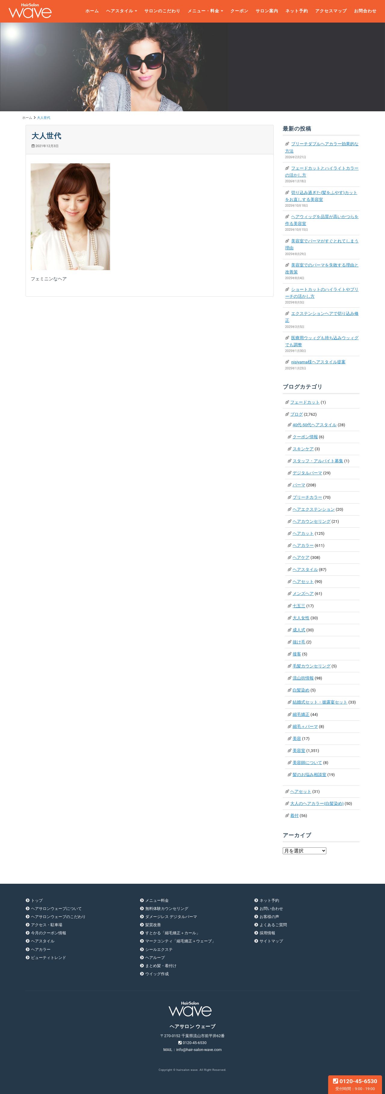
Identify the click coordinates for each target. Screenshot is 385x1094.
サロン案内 (267, 11)
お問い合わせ (271, 908)
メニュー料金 (157, 900)
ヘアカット (303, 533)
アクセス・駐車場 (46, 925)
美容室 (299, 750)
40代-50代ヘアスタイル (315, 424)
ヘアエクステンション (314, 509)
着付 (294, 815)
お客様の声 (269, 916)
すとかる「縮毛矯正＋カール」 (172, 933)
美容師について (307, 762)
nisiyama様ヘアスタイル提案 (318, 361)
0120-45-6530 (355, 1084)
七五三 (299, 605)
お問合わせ (365, 11)
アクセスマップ (331, 11)
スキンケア (303, 448)
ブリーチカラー (307, 497)
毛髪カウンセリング (312, 666)
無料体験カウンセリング (166, 908)
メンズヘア (303, 593)
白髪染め (301, 690)
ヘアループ (155, 957)
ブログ (296, 414)
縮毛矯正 (301, 714)
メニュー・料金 (203, 11)
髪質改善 (153, 925)
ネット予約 (296, 11)
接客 (297, 654)
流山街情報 (303, 678)
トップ (37, 900)
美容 (297, 738)
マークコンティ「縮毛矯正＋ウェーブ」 (180, 941)
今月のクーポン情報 (48, 933)
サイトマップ (271, 941)
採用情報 (267, 933)
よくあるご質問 (273, 925)
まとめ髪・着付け (161, 965)
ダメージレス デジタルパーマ (171, 916)
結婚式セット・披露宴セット (320, 702)
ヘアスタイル (119, 11)
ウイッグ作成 (157, 974)
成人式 (299, 629)
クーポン (239, 11)
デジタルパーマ (307, 472)
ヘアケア (301, 557)
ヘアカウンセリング (312, 521)
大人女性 (301, 617)
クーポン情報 (305, 436)
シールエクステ (159, 949)
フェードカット (305, 402)
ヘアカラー (303, 545)
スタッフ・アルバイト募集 (318, 460)
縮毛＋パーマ (305, 726)
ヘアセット (303, 581)
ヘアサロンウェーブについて (56, 908)
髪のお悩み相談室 (309, 774)
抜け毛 (299, 641)
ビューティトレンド (48, 957)
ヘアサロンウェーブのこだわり (58, 916)
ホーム (92, 11)
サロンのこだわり (162, 11)
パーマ (299, 484)
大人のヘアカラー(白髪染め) (316, 803)
